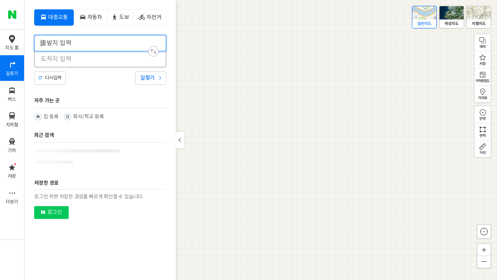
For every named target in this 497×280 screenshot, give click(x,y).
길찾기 (147, 78)
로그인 (54, 212)
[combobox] (95, 43)
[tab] (54, 17)
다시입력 (53, 77)
